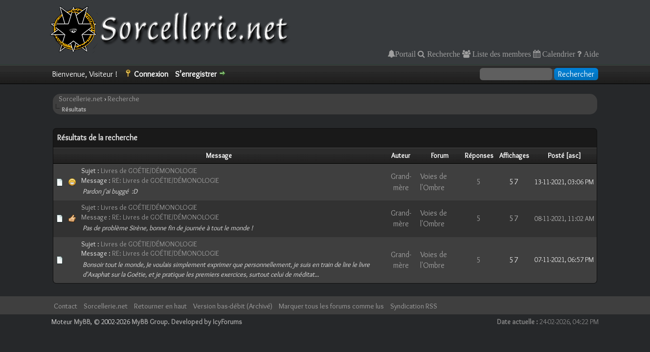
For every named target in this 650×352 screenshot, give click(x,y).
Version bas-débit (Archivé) (232, 306)
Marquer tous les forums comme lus (331, 306)
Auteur (400, 155)
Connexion (151, 74)
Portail (405, 54)
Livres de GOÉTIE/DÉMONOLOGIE (149, 170)
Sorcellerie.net (81, 98)
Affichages (514, 155)
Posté (556, 155)
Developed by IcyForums (206, 321)
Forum (439, 155)
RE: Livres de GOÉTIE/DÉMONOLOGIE (165, 180)
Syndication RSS (413, 306)
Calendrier (558, 54)
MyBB (82, 321)
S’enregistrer (196, 74)
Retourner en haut (160, 306)
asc (573, 155)
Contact (65, 306)
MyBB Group (150, 321)
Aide (590, 54)
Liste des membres (501, 54)
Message (219, 155)
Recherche (442, 54)
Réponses (479, 155)
